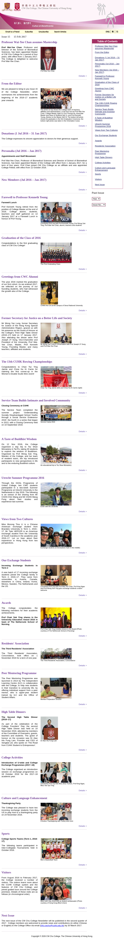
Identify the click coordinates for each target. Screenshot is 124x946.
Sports (98, 174)
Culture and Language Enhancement (105, 169)
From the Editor (102, 52)
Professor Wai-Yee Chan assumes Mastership (106, 47)
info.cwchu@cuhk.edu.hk (52, 925)
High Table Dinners (103, 157)
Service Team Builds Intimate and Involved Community (105, 111)
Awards (98, 141)
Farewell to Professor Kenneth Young (105, 77)
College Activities (103, 162)
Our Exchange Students (106, 135)
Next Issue (100, 184)
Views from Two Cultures (106, 130)
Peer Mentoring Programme (102, 152)
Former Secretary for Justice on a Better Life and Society (105, 96)
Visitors (98, 179)
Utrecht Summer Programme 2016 (103, 125)
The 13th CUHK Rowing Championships (106, 104)
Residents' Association (105, 146)
